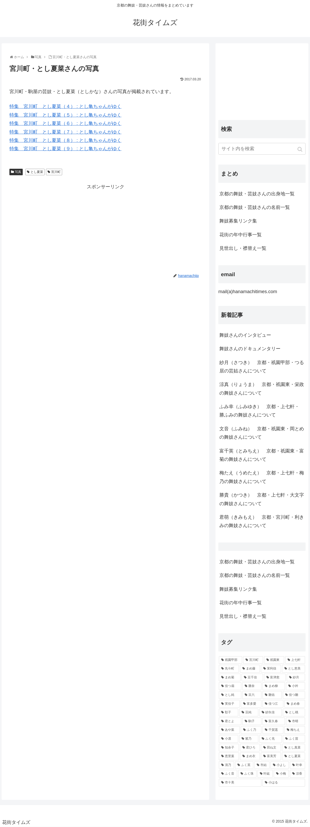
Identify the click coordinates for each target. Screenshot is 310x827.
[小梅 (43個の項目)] (281, 774)
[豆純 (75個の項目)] (249, 712)
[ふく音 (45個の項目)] (228, 774)
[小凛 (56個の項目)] (228, 739)
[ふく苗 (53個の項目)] (294, 739)
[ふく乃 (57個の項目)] (251, 730)
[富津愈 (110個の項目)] (275, 677)
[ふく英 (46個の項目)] (244, 765)
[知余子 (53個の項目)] (229, 748)
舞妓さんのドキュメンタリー (249, 348)
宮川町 (56, 172)
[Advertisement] (105, 227)
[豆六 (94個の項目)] (252, 695)
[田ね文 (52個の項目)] (271, 748)
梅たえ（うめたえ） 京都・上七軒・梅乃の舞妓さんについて (261, 477)
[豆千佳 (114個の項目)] (252, 677)
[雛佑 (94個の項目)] (272, 695)
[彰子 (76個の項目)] (228, 712)
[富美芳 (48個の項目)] (271, 756)
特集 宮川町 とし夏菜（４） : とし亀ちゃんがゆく (65, 106)
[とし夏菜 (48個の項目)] (293, 756)
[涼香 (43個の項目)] (297, 774)
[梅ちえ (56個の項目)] (294, 730)
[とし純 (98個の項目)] (230, 695)
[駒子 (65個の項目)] (252, 721)
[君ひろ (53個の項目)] (250, 748)
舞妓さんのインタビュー (245, 335)
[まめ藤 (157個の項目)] (250, 669)
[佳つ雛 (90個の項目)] (294, 695)
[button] (300, 149)
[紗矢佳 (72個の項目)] (270, 712)
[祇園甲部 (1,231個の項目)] (230, 660)
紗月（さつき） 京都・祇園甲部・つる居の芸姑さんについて (261, 366)
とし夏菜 (37, 172)
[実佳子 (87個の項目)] (229, 704)
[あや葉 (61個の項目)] (229, 730)
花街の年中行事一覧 (240, 234)
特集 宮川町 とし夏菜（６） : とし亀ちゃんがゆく (65, 123)
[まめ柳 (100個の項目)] (273, 686)
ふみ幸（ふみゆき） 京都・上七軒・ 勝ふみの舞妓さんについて (259, 411)
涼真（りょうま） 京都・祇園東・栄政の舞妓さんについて (261, 388)
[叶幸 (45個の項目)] (297, 765)
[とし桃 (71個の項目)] (294, 712)
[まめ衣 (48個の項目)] (250, 756)
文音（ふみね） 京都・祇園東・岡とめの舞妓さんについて (261, 433)
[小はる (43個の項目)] (283, 783)
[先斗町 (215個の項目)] (229, 669)
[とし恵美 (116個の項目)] (293, 669)
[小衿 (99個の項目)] (295, 686)
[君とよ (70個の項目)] (230, 721)
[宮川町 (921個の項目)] (253, 660)
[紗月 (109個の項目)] (296, 677)
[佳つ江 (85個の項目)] (272, 704)
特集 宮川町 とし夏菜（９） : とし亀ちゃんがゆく (65, 148)
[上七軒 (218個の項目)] (295, 660)
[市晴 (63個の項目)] (295, 721)
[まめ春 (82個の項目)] (294, 704)
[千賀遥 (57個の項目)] (272, 730)
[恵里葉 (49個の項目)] (229, 756)
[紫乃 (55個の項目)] (249, 739)
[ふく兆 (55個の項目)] (270, 739)
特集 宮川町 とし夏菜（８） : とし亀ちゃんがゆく (65, 140)
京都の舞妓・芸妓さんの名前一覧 (254, 207)
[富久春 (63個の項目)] (273, 721)
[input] (262, 149)
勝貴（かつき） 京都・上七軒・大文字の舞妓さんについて (261, 499)
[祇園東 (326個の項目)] (274, 660)
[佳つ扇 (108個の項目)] (230, 686)
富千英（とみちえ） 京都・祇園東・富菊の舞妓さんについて (261, 455)
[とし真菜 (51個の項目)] (293, 748)
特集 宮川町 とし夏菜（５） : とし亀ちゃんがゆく (65, 115)
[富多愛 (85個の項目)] (251, 704)
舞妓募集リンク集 (238, 221)
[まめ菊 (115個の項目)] (230, 677)
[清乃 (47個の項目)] (226, 765)
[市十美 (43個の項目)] (240, 783)
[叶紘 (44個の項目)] (265, 774)
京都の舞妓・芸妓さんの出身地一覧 (257, 193)
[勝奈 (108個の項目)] (252, 686)
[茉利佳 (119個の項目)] (271, 669)
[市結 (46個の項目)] (262, 765)
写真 (18, 172)
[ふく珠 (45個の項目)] (247, 774)
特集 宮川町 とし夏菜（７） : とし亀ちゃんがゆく (65, 132)
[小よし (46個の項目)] (280, 765)
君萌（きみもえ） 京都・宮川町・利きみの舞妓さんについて (261, 521)
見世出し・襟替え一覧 (242, 248)
